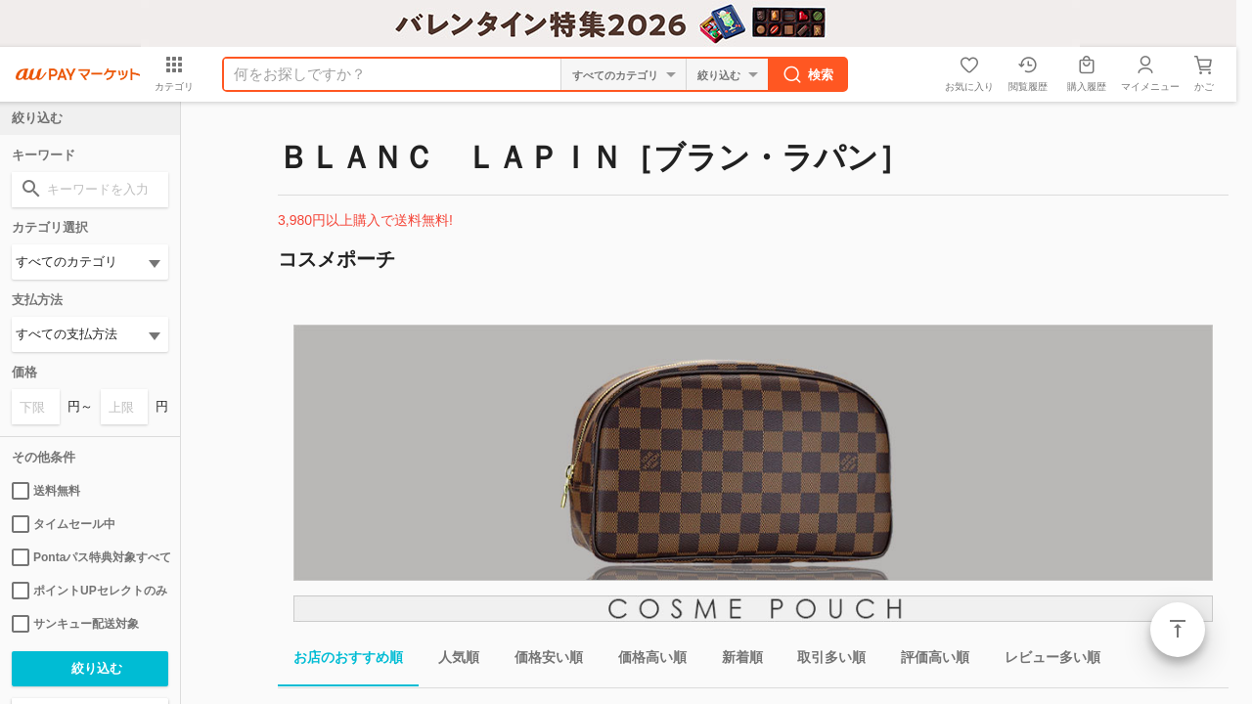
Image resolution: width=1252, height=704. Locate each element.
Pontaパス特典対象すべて (90, 557)
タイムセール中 (63, 524)
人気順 (451, 660)
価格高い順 (645, 660)
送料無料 (46, 491)
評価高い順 (927, 660)
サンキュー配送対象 (75, 624)
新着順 (734, 660)
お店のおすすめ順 (340, 660)
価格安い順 (541, 660)
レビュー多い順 (1044, 660)
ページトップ (1177, 629)
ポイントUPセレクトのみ (89, 590)
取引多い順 (824, 660)
